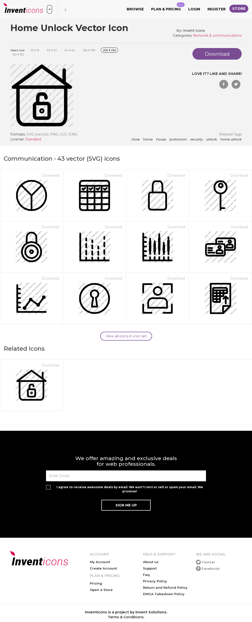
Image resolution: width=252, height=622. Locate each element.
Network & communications (217, 35)
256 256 (109, 50)
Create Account (103, 568)
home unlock (231, 139)
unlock (211, 139)
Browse (135, 9)
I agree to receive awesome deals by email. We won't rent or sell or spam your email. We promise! (130, 489)
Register (216, 9)
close (135, 139)
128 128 (89, 50)
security (196, 139)
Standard (33, 139)
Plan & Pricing (168, 6)
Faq (146, 575)
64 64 (69, 50)
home (148, 139)
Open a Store (101, 590)
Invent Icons (194, 30)
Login (194, 9)
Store (238, 8)
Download (50, 175)
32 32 (52, 50)
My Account (100, 562)
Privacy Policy (155, 581)
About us (150, 562)
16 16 (35, 50)
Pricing (96, 583)
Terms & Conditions (126, 617)
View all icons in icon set (126, 336)
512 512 (18, 54)
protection (178, 139)
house (161, 139)
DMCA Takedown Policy (164, 594)
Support (150, 568)
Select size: (17, 50)
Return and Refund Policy (165, 587)
